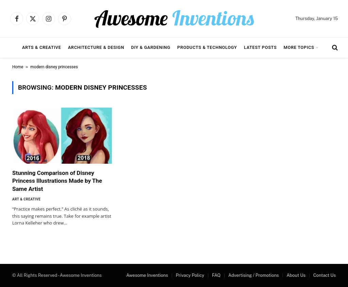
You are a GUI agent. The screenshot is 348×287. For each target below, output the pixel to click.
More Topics (299, 47)
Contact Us (324, 275)
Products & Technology (207, 47)
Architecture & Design (96, 47)
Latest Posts (260, 47)
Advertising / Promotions (253, 275)
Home (17, 67)
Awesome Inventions (147, 275)
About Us (296, 275)
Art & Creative (26, 199)
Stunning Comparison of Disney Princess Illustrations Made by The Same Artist (57, 180)
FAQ (216, 275)
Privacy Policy (190, 275)
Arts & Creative (41, 47)
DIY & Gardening (150, 47)
